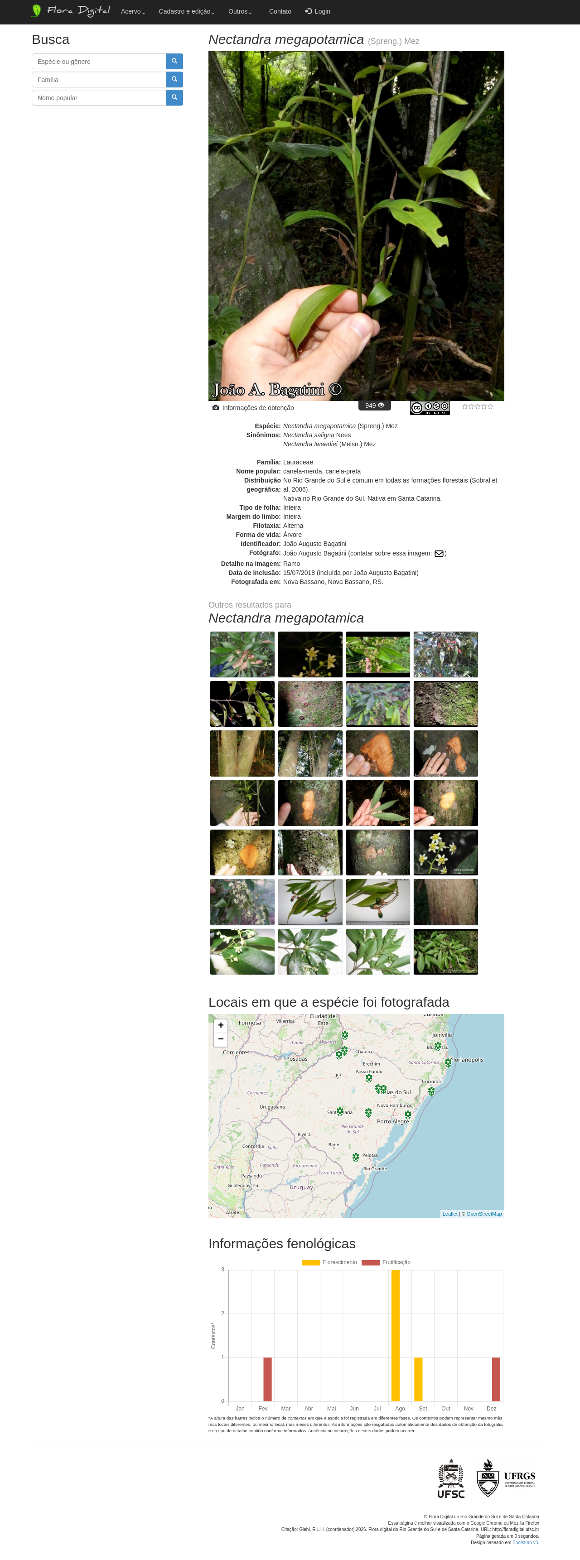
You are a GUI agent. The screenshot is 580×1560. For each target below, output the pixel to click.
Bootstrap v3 (525, 1533)
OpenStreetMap (484, 1205)
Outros (240, 11)
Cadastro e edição (187, 11)
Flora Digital (69, 11)
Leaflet (450, 1205)
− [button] (221, 1031)
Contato (278, 11)
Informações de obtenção (253, 407)
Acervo (133, 11)
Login (317, 11)
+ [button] (221, 1017)
